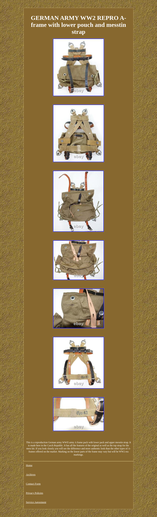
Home (29, 465)
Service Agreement (36, 502)
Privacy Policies (34, 492)
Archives (31, 474)
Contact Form (33, 483)
